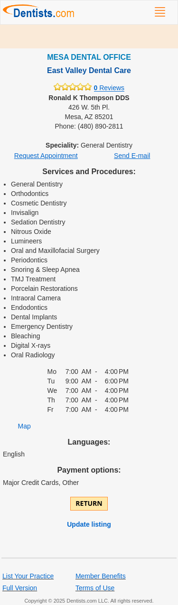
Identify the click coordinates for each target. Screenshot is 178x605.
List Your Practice (28, 576)
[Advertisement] (89, 36)
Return (88, 503)
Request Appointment (46, 155)
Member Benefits (100, 576)
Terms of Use (94, 588)
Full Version (19, 588)
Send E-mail (132, 155)
